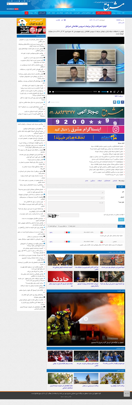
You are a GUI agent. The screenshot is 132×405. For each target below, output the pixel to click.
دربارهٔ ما (10, 1)
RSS (28, 1)
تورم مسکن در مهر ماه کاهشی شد (33, 202)
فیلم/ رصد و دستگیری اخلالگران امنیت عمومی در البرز (108, 172)
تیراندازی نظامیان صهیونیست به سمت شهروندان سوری (33, 219)
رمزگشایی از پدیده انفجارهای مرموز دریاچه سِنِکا (32, 186)
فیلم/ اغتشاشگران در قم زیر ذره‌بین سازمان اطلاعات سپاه (107, 146)
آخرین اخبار (41, 121)
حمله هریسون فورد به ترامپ (35, 192)
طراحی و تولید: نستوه (66, 402)
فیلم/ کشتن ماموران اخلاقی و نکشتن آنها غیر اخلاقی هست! (106, 167)
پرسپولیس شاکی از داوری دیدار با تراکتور (32, 91)
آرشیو (23, 1)
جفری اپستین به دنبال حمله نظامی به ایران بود (32, 103)
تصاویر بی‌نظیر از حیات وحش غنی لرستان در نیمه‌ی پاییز (31, 172)
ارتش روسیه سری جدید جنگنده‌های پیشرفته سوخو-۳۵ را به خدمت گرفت (32, 45)
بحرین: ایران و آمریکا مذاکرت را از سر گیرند (31, 136)
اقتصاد (48, 13)
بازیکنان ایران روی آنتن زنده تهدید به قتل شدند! (32, 99)
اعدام (86, 181)
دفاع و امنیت (77, 13)
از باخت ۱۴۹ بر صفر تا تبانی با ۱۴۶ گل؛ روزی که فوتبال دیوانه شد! (31, 252)
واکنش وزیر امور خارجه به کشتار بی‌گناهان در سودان (31, 229)
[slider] (72, 92)
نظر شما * (121, 202)
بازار (26, 13)
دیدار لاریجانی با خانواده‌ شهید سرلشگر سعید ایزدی (31, 240)
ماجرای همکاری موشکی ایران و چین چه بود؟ (31, 189)
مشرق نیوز (109, 5)
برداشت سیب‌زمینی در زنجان (90, 391)
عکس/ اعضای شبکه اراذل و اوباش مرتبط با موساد (109, 152)
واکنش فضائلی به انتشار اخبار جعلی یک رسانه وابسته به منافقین (33, 275)
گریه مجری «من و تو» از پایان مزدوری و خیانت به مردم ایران (33, 61)
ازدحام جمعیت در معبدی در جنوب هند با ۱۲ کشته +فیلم (32, 181)
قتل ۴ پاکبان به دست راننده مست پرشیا (32, 88)
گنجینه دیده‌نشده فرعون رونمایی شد (63, 269)
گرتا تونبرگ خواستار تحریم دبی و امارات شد (31, 255)
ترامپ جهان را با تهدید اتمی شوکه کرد (32, 86)
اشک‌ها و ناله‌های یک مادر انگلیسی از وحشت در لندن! (31, 263)
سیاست (119, 13)
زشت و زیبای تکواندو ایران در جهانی (63, 368)
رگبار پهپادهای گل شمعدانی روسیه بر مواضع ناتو (31, 82)
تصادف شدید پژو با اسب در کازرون (33, 58)
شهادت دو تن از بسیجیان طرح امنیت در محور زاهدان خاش (31, 233)
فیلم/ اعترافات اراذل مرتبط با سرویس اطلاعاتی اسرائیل (85, 26)
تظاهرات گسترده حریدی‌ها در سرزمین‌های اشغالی (32, 198)
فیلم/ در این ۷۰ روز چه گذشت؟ (114, 175)
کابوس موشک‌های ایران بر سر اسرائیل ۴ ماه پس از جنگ (32, 108)
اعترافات (100, 181)
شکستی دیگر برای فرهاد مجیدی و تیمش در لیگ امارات (32, 163)
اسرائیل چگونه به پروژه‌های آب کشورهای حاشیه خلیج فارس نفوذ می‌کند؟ (32, 245)
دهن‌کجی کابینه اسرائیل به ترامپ (33, 111)
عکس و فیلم (42, 13)
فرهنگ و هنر (60, 13)
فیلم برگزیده (120, 294)
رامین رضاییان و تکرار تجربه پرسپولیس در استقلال (32, 66)
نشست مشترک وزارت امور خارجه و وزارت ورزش (32, 177)
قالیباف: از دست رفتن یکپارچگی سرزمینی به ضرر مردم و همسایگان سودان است (32, 146)
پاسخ (51, 232)
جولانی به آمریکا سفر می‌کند (35, 271)
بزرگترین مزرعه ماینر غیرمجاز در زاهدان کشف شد (31, 125)
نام (123, 192)
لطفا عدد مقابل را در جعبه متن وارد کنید (114, 215)
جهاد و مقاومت (68, 13)
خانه (123, 13)
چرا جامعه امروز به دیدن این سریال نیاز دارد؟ (112, 287)
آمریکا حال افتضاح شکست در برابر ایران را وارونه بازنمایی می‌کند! (32, 94)
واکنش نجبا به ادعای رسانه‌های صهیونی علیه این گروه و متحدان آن (31, 224)
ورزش (113, 13)
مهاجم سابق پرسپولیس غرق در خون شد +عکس (87, 369)
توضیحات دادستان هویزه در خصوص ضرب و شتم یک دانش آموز (32, 139)
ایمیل (122, 197)
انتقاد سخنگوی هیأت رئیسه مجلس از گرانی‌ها (33, 168)
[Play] (50, 91)
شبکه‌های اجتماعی (86, 13)
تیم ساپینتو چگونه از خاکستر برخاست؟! (113, 368)
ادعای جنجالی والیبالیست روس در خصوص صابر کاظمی (32, 41)
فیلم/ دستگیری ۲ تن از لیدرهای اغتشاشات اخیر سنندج (107, 159)
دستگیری (93, 181)
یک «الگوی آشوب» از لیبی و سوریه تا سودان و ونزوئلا (31, 115)
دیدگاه (36, 13)
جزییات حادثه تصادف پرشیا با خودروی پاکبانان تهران (87, 288)
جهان (93, 13)
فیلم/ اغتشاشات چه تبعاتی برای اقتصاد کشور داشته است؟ (106, 149)
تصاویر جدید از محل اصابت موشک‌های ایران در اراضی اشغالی (32, 50)
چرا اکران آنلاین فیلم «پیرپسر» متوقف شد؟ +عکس (86, 270)
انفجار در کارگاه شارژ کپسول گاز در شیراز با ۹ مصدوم (107, 345)
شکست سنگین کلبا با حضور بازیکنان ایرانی (31, 300)
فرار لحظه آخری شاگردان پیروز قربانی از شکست (33, 303)
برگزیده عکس (120, 375)
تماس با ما (17, 1)
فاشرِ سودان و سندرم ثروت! (35, 160)
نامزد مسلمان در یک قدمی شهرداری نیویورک (31, 195)
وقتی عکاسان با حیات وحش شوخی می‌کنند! (31, 74)
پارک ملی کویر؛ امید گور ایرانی (34, 157)
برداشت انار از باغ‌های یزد (117, 391)
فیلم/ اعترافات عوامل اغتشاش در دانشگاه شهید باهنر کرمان (106, 170)
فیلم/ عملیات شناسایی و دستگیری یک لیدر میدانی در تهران (106, 157)
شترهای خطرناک (38, 297)
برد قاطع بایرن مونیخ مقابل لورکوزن (33, 129)
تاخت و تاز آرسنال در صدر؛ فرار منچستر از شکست (32, 215)
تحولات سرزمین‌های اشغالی (103, 13)
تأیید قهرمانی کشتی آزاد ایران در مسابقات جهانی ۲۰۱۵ (32, 70)
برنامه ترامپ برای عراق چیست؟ (34, 283)
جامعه (53, 13)
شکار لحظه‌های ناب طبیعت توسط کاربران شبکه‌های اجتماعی (61, 392)
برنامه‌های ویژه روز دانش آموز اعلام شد (32, 295)
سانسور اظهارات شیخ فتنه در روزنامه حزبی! (31, 143)
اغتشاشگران (107, 181)
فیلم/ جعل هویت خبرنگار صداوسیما (113, 154)
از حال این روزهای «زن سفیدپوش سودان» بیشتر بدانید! (32, 77)
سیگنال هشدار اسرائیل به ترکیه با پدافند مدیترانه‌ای (32, 287)
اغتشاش (115, 181)
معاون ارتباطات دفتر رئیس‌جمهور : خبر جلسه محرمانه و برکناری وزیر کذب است (31, 280)
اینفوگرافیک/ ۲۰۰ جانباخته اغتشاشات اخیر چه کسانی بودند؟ (106, 162)
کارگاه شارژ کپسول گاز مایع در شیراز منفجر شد (61, 288)
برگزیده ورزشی (120, 351)
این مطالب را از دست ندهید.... (115, 252)
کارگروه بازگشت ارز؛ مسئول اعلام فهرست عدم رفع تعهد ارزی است (32, 268)
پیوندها (31, 13)
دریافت (119, 96)
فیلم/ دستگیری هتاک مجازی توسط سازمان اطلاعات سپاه (107, 164)
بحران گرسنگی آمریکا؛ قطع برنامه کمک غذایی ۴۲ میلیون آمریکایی (31, 132)
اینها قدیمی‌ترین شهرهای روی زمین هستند (112, 269)
